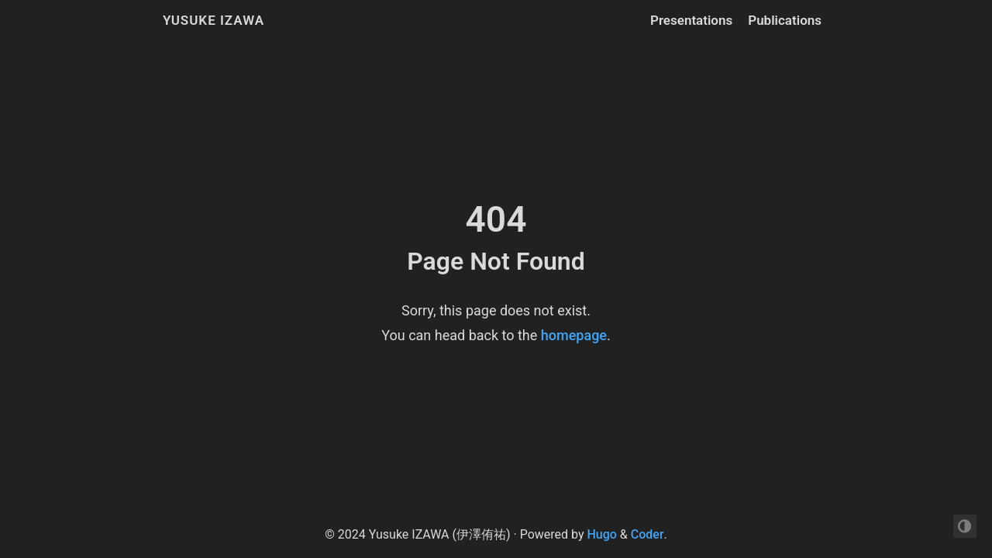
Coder (647, 534)
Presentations (691, 20)
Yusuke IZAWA (213, 20)
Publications (785, 20)
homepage (574, 335)
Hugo (601, 534)
